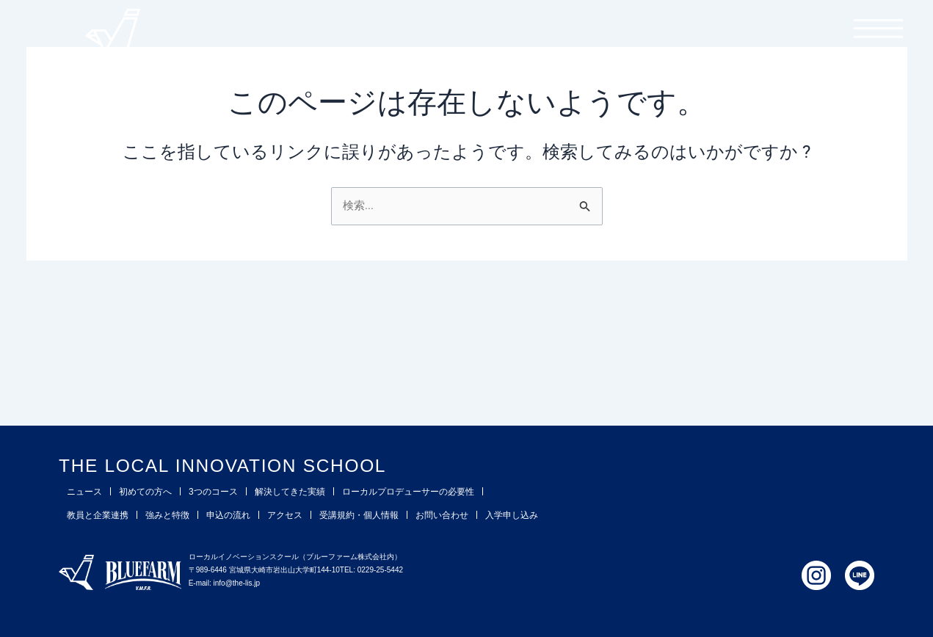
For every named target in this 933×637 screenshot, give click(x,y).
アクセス (284, 515)
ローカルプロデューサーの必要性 (408, 492)
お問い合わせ (441, 515)
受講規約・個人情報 (359, 515)
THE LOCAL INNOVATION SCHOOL (276, 464)
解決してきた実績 (290, 492)
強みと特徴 (167, 515)
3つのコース (213, 492)
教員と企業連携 (97, 515)
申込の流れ (228, 515)
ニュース (84, 492)
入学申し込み (511, 515)
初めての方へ (145, 492)
